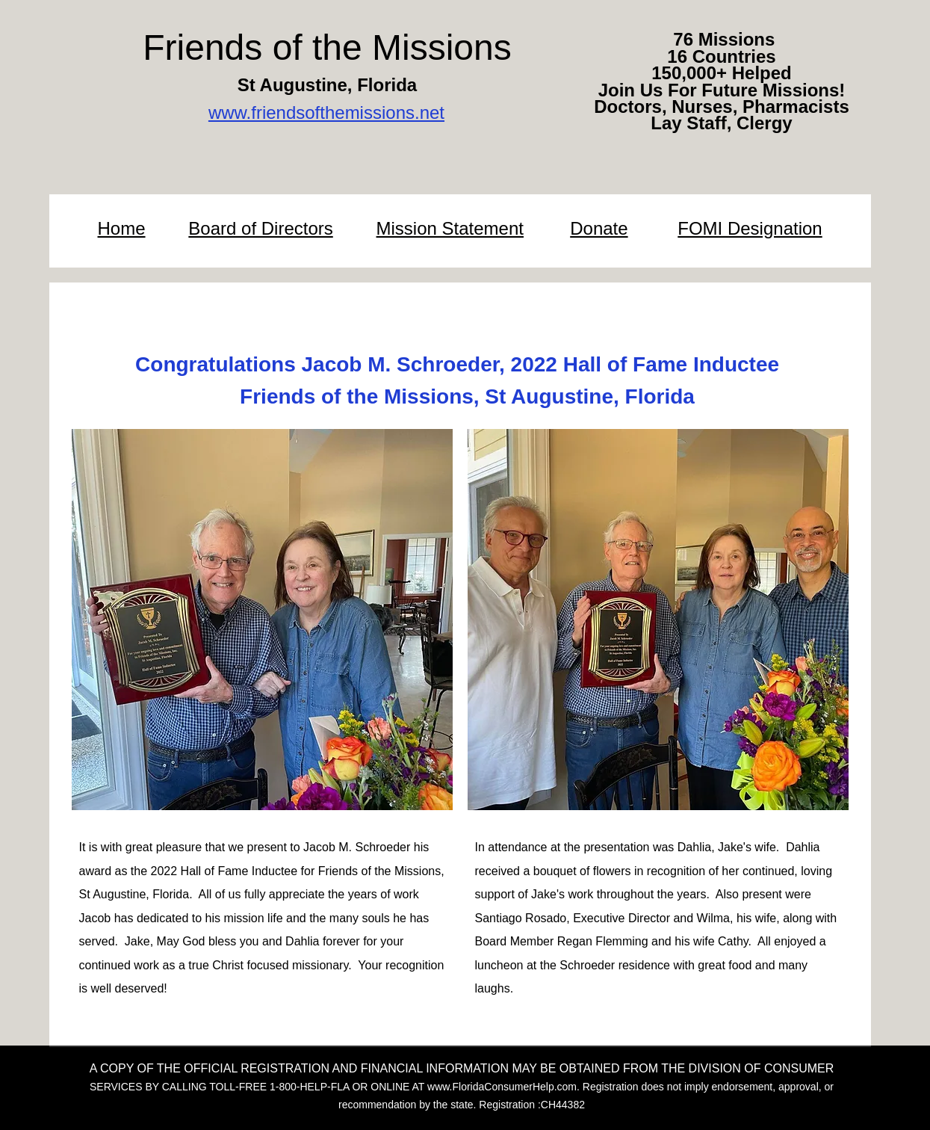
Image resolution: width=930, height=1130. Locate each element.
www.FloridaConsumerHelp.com (502, 1087)
